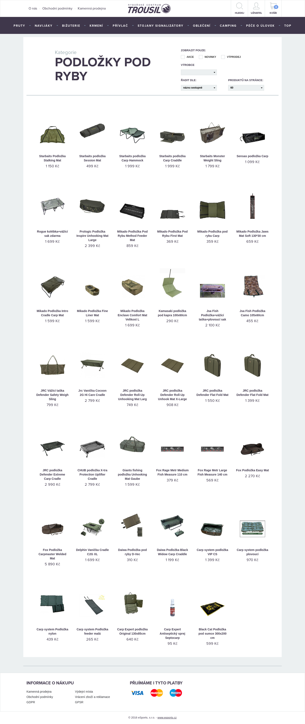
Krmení (96, 26)
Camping (228, 26)
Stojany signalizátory (160, 26)
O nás (33, 8)
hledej (239, 8)
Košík (274, 8)
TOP (287, 26)
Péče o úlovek (260, 26)
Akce (187, 57)
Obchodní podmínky (57, 8)
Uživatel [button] (256, 8)
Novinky (207, 57)
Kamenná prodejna (92, 8)
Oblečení (202, 26)
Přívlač (120, 26)
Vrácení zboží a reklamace (92, 697)
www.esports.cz (167, 717)
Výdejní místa (84, 691)
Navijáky (44, 26)
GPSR (79, 702)
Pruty (19, 26)
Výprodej (231, 57)
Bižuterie (71, 26)
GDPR (30, 702)
